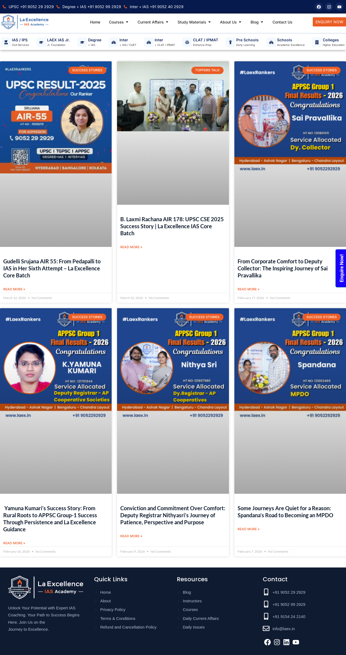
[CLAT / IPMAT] (187, 42)
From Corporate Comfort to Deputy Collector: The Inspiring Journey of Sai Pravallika (283, 268)
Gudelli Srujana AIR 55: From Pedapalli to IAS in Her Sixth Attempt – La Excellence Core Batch (52, 268)
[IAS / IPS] (6, 42)
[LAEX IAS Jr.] (41, 42)
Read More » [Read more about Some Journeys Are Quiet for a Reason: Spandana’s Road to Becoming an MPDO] (249, 529)
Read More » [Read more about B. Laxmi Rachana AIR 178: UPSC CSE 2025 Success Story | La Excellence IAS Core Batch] (131, 247)
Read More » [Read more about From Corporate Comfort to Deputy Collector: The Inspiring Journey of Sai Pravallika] (249, 289)
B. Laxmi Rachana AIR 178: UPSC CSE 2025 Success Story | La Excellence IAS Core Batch (172, 226)
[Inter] (113, 42)
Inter (123, 40)
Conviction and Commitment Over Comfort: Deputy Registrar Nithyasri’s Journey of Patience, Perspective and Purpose (172, 515)
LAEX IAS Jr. (58, 40)
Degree (94, 40)
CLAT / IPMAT (205, 40)
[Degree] (82, 42)
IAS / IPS (20, 40)
